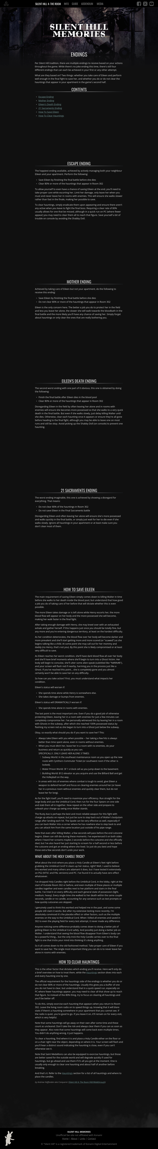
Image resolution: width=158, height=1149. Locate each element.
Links (82, 1138)
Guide (75, 4)
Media (100, 4)
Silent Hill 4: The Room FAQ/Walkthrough (87, 1082)
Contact (92, 1138)
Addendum (87, 4)
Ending (46, 100)
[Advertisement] (79, 137)
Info (66, 4)
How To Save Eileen (48, 111)
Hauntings (91, 972)
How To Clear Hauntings (51, 115)
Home (65, 1138)
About (74, 1138)
